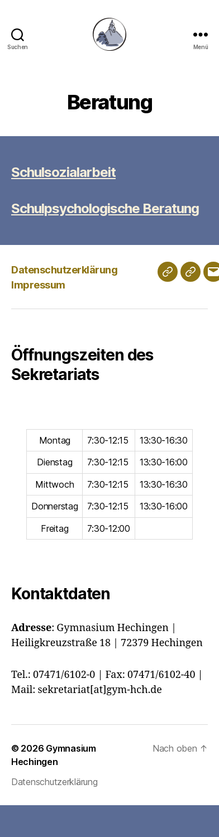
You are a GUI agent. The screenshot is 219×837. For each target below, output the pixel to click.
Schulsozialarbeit (63, 172)
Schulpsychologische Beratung (105, 208)
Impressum (38, 285)
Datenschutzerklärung (64, 270)
